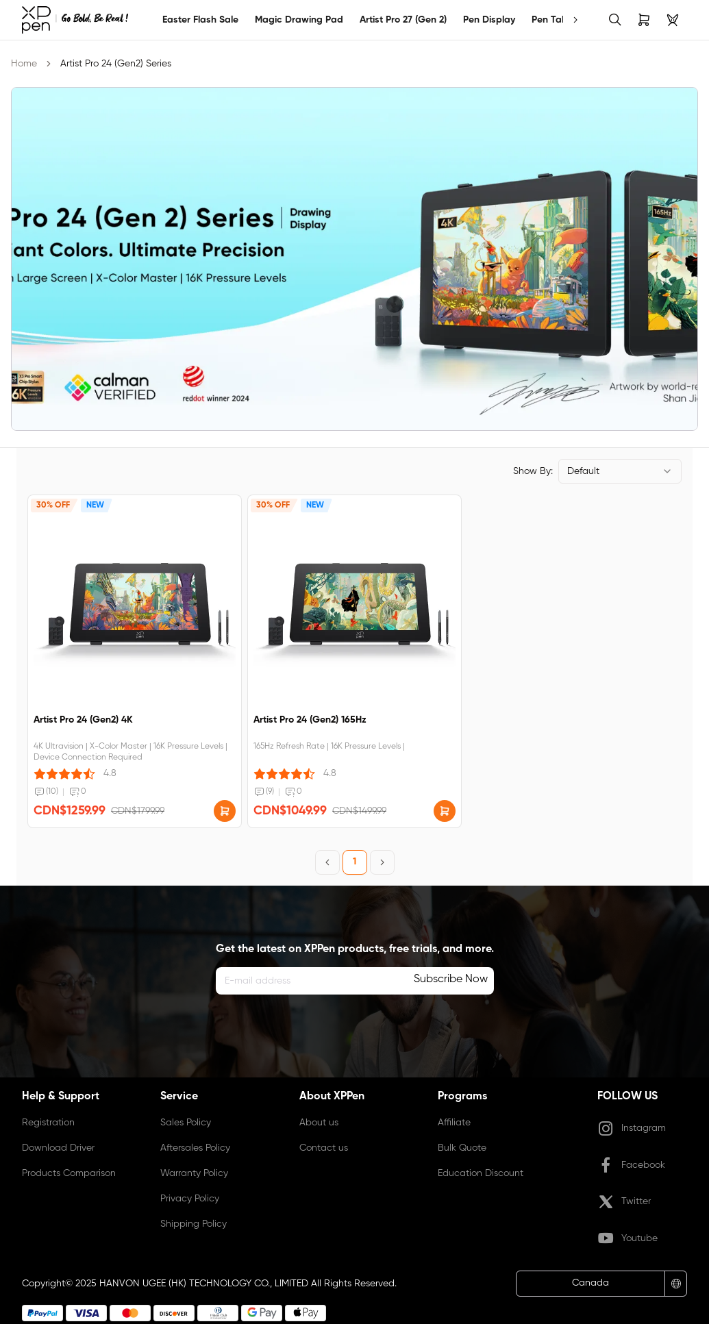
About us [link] (318, 1122)
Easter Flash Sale (200, 20)
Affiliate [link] (454, 1122)
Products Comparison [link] (69, 1173)
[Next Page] (382, 862)
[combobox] (620, 471)
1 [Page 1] (354, 861)
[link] (75, 20)
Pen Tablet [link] (555, 20)
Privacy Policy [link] (189, 1198)
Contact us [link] (323, 1148)
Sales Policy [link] (185, 1122)
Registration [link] (48, 1122)
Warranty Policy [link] (194, 1173)
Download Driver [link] (58, 1148)
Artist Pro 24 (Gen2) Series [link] (115, 63)
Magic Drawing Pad (299, 20)
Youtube (627, 1238)
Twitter (624, 1202)
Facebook (631, 1165)
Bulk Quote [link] (462, 1148)
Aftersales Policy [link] (195, 1148)
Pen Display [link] (489, 20)
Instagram (631, 1129)
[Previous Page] (327, 862)
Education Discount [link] (480, 1173)
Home (24, 63)
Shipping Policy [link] (193, 1224)
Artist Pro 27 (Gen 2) (403, 20)
